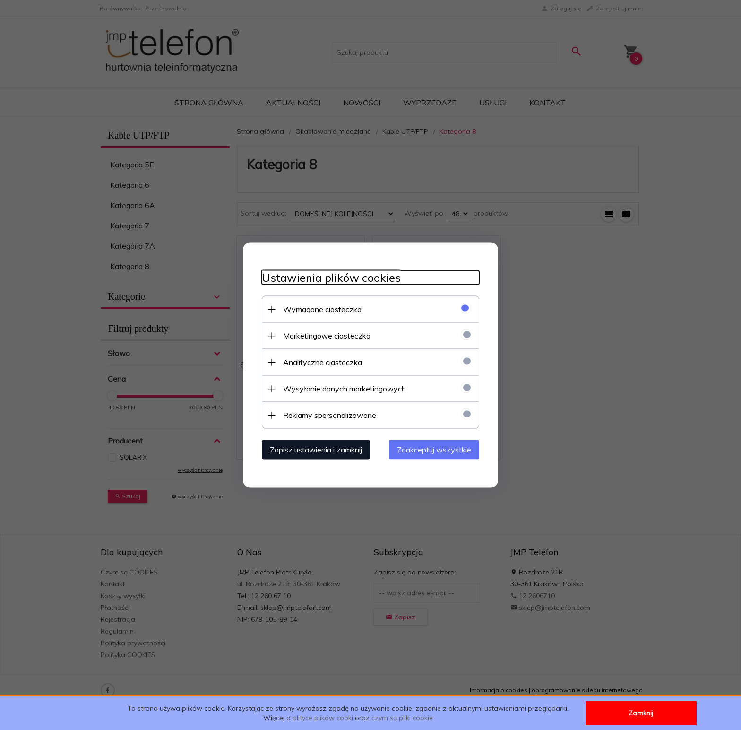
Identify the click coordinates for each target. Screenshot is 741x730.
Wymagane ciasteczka (322, 309)
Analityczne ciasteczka (322, 362)
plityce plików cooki (323, 717)
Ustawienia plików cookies (331, 278)
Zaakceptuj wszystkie (434, 449)
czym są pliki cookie (402, 717)
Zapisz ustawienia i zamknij (316, 449)
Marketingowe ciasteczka (326, 335)
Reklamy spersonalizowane (329, 415)
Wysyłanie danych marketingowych (344, 388)
